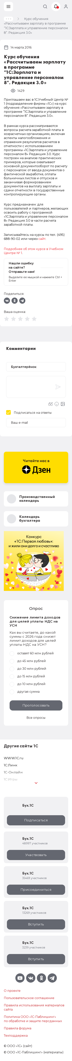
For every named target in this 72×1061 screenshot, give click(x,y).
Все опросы (36, 718)
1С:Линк (10, 765)
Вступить (36, 924)
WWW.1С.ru (13, 758)
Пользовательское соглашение (29, 998)
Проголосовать (36, 705)
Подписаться (36, 820)
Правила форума (17, 1028)
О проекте (12, 991)
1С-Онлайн (13, 772)
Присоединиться (36, 890)
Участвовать (36, 855)
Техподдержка (16, 1035)
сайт (42, 239)
